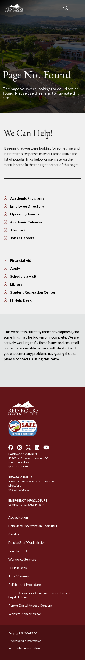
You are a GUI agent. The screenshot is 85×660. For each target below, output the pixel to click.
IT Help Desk (21, 300)
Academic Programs (27, 198)
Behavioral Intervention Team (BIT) (33, 526)
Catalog (13, 534)
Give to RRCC (18, 551)
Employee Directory (27, 206)
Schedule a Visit (23, 276)
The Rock (18, 230)
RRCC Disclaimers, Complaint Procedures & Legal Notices (39, 595)
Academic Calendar (26, 222)
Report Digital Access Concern (30, 605)
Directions (23, 462)
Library (16, 284)
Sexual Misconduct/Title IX (24, 648)
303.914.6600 (20, 466)
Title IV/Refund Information (25, 641)
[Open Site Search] (65, 7)
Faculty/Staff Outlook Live (26, 542)
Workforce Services (22, 559)
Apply (15, 268)
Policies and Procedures (25, 584)
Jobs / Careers (22, 238)
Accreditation (18, 517)
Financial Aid (20, 260)
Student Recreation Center (33, 292)
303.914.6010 (20, 489)
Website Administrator (24, 614)
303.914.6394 (36, 504)
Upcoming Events (25, 214)
